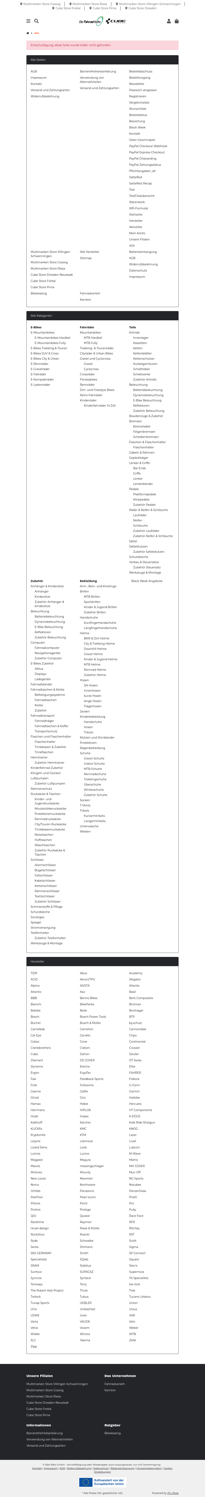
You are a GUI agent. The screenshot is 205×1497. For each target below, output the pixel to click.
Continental (137, 1041)
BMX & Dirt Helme (96, 638)
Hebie (84, 1104)
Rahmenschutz (41, 789)
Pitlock (35, 1203)
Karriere (85, 299)
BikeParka (87, 1004)
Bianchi (36, 1004)
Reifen (137, 520)
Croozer (134, 1048)
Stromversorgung (43, 927)
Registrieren (137, 96)
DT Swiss (135, 1060)
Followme (87, 1085)
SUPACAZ (86, 1272)
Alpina (35, 985)
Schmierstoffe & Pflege (46, 907)
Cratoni (85, 1048)
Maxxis (35, 1166)
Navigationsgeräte (47, 653)
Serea (34, 1247)
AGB (34, 71)
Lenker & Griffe (139, 463)
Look (83, 1147)
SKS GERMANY (41, 1253)
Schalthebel (141, 369)
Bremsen (135, 421)
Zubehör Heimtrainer (49, 762)
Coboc (35, 1041)
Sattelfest (135, 177)
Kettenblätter (142, 353)
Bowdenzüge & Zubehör (146, 416)
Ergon (35, 1073)
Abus (83, 973)
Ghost (35, 1097)
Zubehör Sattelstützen (148, 552)
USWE (35, 1315)
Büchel (35, 1023)
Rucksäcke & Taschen (45, 794)
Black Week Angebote (147, 581)
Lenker (138, 478)
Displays (40, 674)
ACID (34, 979)
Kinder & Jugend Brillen (100, 607)
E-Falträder (38, 374)
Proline (35, 1209)
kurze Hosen (92, 696)
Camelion (86, 1029)
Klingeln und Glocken (46, 773)
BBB (34, 998)
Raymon (86, 1222)
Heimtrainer (39, 757)
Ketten (138, 348)
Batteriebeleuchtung (148, 390)
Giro (83, 1097)
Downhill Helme (95, 649)
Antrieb (134, 332)
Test (132, 189)
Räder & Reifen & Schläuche (148, 510)
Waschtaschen (45, 845)
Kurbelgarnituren (145, 364)
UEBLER (86, 1303)
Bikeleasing (39, 293)
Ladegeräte (43, 679)
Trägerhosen (92, 706)
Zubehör (41, 710)
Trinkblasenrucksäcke (50, 829)
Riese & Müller (90, 1228)
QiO (33, 1216)
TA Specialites (138, 1278)
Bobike (35, 1010)
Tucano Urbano (140, 1297)
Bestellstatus (138, 115)
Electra (85, 1066)
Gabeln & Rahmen (142, 452)
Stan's (133, 1265)
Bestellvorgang (139, 77)
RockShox (37, 1234)
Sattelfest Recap (140, 183)
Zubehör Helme (95, 675)
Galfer (84, 1091)
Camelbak (38, 1029)
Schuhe (85, 753)
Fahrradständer (41, 684)
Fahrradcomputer (47, 648)
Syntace (85, 1278)
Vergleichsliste (139, 102)
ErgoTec (85, 1073)
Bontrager (136, 1010)
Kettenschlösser (46, 886)
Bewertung (137, 121)
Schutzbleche (138, 557)
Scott (132, 1241)
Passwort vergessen (143, 90)
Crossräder (87, 374)
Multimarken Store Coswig (49, 262)
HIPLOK (85, 1110)
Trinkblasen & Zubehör (50, 747)
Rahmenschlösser (47, 891)
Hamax (36, 1104)
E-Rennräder (39, 364)
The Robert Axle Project (47, 1290)
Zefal (132, 1340)
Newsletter (136, 84)
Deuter (134, 1054)
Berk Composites (141, 998)
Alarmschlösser (45, 865)
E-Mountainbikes (42, 332)
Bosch (35, 1017)
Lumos (35, 1153)
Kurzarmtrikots (94, 816)
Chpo (133, 1035)
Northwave (87, 1185)
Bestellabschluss (140, 71)
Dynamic (37, 1066)
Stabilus (85, 1265)
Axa (82, 992)
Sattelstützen (138, 546)
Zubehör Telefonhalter (50, 938)
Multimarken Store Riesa (48, 268)
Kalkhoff (36, 1122)
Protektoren (88, 743)
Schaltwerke (141, 374)
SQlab (84, 1259)
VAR (132, 1315)
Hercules (135, 1104)
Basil (132, 992)
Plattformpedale (144, 494)
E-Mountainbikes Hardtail (52, 338)
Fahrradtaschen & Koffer (51, 726)
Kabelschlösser (45, 880)
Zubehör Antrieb (144, 379)
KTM (83, 1135)
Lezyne (35, 1141)
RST (132, 1234)
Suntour (36, 1272)
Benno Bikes (88, 998)
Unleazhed (87, 1309)
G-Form (134, 1085)
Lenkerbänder (143, 484)
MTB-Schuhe (93, 769)
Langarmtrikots (95, 821)
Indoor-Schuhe (94, 763)
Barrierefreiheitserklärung (98, 71)
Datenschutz (138, 270)
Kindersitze (42, 596)
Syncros (36, 1278)
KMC (83, 1129)
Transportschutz (46, 731)
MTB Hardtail (93, 338)
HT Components (140, 1110)
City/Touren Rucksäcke (50, 824)
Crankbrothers (41, 1048)
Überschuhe (92, 784)
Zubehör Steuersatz (147, 567)
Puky (132, 1209)
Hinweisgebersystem (149, 1468)
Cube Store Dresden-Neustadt (52, 275)
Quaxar (85, 1216)
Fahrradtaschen (46, 700)
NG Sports (136, 1178)
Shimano (86, 1247)
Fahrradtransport (43, 715)
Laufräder (140, 515)
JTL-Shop (173, 1493)
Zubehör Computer (48, 658)
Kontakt (36, 84)
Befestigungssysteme (50, 695)
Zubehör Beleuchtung (148, 411)
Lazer (133, 1135)
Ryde (34, 1241)
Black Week (137, 127)
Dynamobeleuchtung (148, 395)
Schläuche (140, 525)
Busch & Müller (90, 1023)
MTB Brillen (92, 596)
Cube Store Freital (43, 281)
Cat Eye (36, 1035)
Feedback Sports (92, 1079)
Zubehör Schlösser (48, 901)
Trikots (88, 732)
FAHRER (135, 1073)
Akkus (39, 669)
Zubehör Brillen (95, 612)
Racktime (37, 1222)
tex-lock (134, 1284)
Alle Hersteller (89, 252)
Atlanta (134, 985)
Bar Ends (139, 468)
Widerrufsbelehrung (45, 96)
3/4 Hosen (91, 685)
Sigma (133, 1247)
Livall (132, 1141)
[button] (169, 21)
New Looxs (38, 1178)
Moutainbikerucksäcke (50, 808)
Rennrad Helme (95, 670)
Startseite (136, 214)
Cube (34, 1054)
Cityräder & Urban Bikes (96, 353)
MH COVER (137, 1166)
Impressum (39, 77)
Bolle (83, 1010)
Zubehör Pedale (144, 505)
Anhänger (42, 591)
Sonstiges (37, 917)
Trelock (36, 1297)
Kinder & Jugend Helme (100, 659)
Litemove (86, 1141)
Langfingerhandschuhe (100, 628)
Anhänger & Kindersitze (47, 586)
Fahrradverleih (90, 293)
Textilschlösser (45, 896)
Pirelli (133, 1197)
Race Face (136, 1216)
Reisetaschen (44, 835)
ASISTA (85, 985)
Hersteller (136, 221)
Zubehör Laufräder (146, 531)
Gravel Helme (93, 654)
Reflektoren (141, 405)
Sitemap (86, 258)
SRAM (35, 1265)
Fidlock (134, 1079)
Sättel (133, 541)
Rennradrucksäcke (48, 819)
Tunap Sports (40, 1303)
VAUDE (85, 1321)
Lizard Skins (39, 1147)
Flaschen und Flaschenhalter (51, 736)
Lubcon (134, 1147)
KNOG (133, 1129)
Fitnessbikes (88, 379)
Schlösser (37, 860)
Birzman (135, 1004)
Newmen (86, 1178)
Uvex (83, 1315)
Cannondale (137, 1029)
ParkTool (37, 1197)
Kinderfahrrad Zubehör (47, 768)
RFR (132, 1222)
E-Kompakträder (42, 379)
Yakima (85, 1340)
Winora (85, 1334)
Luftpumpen (39, 778)
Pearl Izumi (88, 1197)
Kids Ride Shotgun (142, 1122)
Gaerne (36, 1091)
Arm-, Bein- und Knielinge (98, 586)
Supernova (136, 1272)
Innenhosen (92, 690)
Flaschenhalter (143, 447)
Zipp (34, 1346)
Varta (34, 1321)
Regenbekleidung (92, 748)
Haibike (134, 1097)
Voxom (84, 1328)
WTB (132, 1334)
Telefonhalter (40, 933)
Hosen (84, 680)
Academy (135, 973)
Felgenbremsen (144, 432)
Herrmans (38, 1110)
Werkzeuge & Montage (145, 572)
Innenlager (141, 338)
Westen (85, 831)
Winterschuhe (94, 790)
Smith (84, 1253)
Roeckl (84, 1234)
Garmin (134, 1091)
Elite (132, 1066)
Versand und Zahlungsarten (50, 90)
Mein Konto (137, 233)
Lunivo (84, 1153)
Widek (35, 1334)
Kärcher (85, 1122)
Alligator (135, 979)
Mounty (85, 1172)
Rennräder (87, 385)
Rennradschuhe (95, 774)
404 (132, 245)
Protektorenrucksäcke (50, 814)
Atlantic (36, 992)
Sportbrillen (92, 602)
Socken (85, 800)
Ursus (133, 1309)
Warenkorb (137, 202)
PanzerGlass (137, 1191)
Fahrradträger (44, 721)
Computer (38, 642)
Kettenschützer (144, 358)
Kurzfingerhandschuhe (100, 623)
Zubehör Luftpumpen (50, 783)
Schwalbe (86, 1241)
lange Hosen (92, 701)
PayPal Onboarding (142, 158)
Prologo (85, 1209)
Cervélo (85, 1035)
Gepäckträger (138, 458)
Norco (35, 1185)
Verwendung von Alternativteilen (49, 1439)
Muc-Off (135, 1172)
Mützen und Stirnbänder (97, 737)
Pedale (134, 489)
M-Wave (135, 1153)
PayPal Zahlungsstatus (145, 165)
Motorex (36, 1172)
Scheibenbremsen (146, 437)
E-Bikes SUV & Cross (45, 353)
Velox (34, 1328)
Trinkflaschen (44, 752)
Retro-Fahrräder (91, 395)
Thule (84, 1290)
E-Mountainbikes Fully (50, 343)
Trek (132, 1290)
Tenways (36, 1284)
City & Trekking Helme (99, 643)
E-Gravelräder (40, 369)
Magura (85, 1160)
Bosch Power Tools (93, 1017)
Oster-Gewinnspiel (142, 140)
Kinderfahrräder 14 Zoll (100, 405)
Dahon (84, 1054)
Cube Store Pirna (42, 287)
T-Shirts (85, 805)
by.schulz (135, 1023)
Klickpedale (141, 499)
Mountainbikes (90, 332)
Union (133, 1303)
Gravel (88, 364)
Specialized (38, 1259)
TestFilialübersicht (142, 196)
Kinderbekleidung (92, 716)
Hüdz (34, 1116)
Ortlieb (35, 1191)
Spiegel (36, 922)
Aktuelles (135, 227)
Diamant (37, 1060)
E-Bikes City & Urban (45, 358)
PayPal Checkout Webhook (148, 146)
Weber (134, 1328)
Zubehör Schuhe (95, 795)
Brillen (84, 591)
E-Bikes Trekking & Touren (49, 348)
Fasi (33, 1079)
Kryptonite (38, 1135)
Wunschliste (137, 109)
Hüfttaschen (43, 840)
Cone (83, 1041)
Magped (36, 1160)
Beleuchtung (138, 385)
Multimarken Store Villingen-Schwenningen (57, 1384)
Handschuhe (89, 617)
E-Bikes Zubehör (42, 663)
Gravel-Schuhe (94, 758)
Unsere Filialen (139, 239)
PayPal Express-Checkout (147, 152)
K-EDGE (134, 1116)
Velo (132, 1321)
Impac (84, 1116)
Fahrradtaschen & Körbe (47, 689)
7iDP (34, 973)
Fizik (34, 1085)
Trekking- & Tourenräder (97, 348)
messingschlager (92, 1166)
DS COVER (87, 1060)
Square (134, 1259)
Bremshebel (141, 426)
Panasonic (87, 1191)
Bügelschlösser (45, 870)
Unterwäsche (89, 826)
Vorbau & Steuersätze (144, 562)
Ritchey (134, 1228)
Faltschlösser (44, 875)
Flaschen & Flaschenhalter (147, 442)
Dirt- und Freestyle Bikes (97, 390)
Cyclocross (91, 369)
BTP (132, 1017)
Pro (131, 1203)
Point (83, 1203)
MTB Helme (92, 664)
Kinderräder (88, 400)
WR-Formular (138, 208)
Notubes (135, 1185)
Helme (84, 633)
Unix (34, 1309)
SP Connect (137, 1253)
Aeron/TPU (87, 979)
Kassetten (140, 343)
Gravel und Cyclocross (95, 358)
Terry (83, 1284)
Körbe (39, 705)
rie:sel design (40, 1228)
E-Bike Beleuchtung (147, 400)
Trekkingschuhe (95, 779)
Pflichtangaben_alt (142, 171)
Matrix (133, 1160)
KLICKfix (36, 1129)
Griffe (137, 473)
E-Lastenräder (40, 385)
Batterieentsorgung (143, 252)
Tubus (84, 1297)
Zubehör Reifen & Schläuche (153, 536)
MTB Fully (91, 343)
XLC (33, 1340)
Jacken (85, 711)
